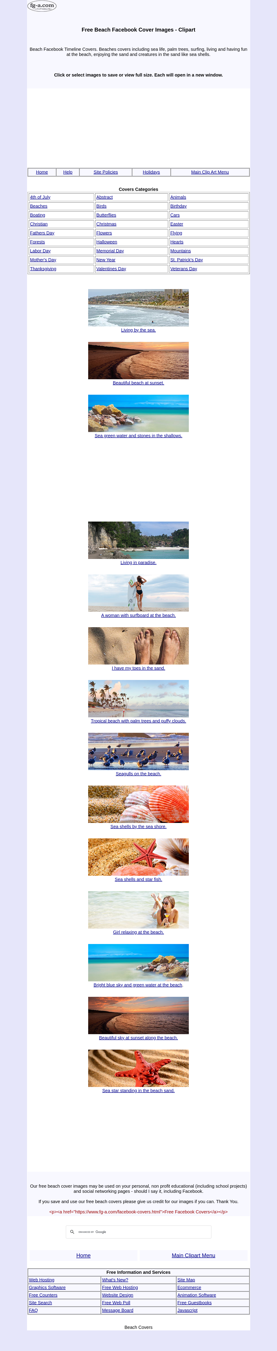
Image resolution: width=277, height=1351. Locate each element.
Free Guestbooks (194, 1302)
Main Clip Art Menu (210, 172)
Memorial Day (110, 250)
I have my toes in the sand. (138, 666)
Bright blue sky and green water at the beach (138, 982)
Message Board (117, 1310)
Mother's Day (43, 259)
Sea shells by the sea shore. (138, 824)
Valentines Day (111, 268)
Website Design (117, 1295)
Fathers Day (42, 232)
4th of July (40, 197)
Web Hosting (41, 1279)
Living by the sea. (138, 327)
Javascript (187, 1310)
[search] (138, 1232)
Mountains (180, 250)
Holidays (151, 172)
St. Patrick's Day (186, 259)
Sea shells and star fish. (138, 877)
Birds (101, 206)
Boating (37, 215)
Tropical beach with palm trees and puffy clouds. (138, 718)
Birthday (178, 206)
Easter (176, 224)
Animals (178, 197)
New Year (106, 259)
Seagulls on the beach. (138, 771)
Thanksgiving (43, 268)
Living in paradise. (138, 560)
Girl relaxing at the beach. (138, 930)
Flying (176, 232)
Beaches (39, 206)
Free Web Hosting (120, 1287)
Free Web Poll (116, 1302)
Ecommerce (189, 1287)
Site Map (186, 1279)
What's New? (115, 1279)
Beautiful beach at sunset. (138, 380)
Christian (39, 224)
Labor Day (40, 250)
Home (42, 172)
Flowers (104, 232)
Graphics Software (47, 1287)
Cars (175, 215)
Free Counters (43, 1295)
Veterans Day (183, 268)
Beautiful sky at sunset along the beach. (138, 1035)
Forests (37, 241)
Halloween (106, 241)
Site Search (40, 1302)
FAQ (33, 1310)
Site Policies (106, 172)
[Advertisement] (138, 125)
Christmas (106, 224)
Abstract (104, 197)
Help (67, 172)
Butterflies (106, 215)
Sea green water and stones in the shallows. (138, 433)
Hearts (176, 241)
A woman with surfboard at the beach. (138, 613)
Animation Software (196, 1295)
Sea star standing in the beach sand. (138, 1088)
